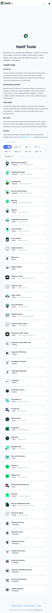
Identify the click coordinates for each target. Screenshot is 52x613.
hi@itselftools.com (25, 138)
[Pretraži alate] (27, 143)
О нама (38, 607)
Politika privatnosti (17, 607)
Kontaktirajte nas (38, 611)
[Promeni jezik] (49, 3)
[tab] (7, 148)
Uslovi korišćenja (29, 607)
